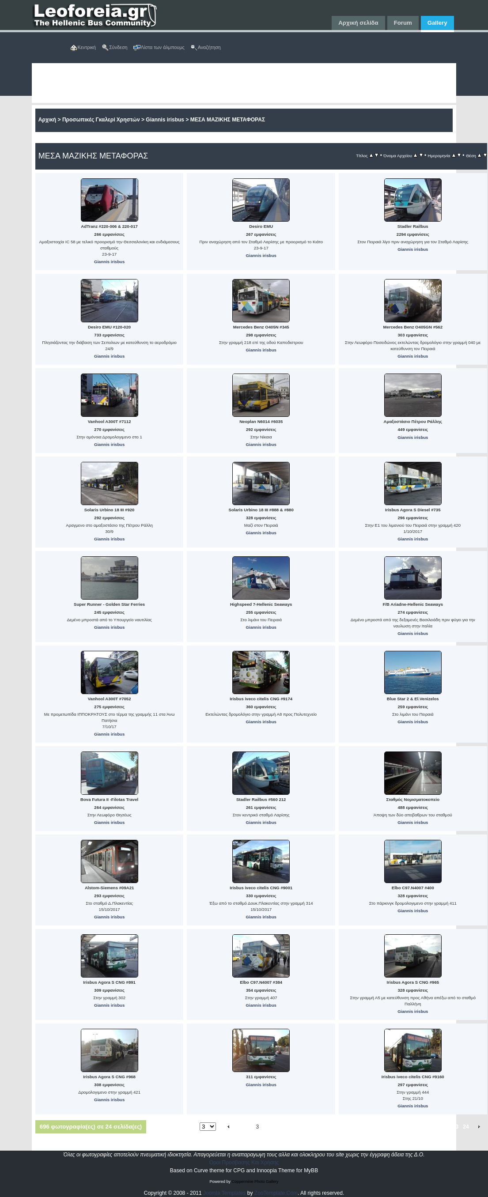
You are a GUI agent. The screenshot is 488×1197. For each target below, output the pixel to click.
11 (326, 1127)
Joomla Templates (224, 1193)
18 (402, 1127)
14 (359, 1127)
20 (423, 1127)
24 (466, 1127)
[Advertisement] (228, 83)
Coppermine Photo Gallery (254, 1181)
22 (445, 1127)
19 (412, 1127)
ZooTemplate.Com (276, 1193)
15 (369, 1127)
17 (391, 1127)
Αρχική (47, 120)
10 (315, 1127)
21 (434, 1127)
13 (348, 1127)
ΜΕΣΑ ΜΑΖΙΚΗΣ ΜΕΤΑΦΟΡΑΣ (227, 120)
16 (380, 1127)
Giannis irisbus (165, 120)
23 (455, 1127)
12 (337, 1127)
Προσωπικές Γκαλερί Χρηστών (101, 120)
